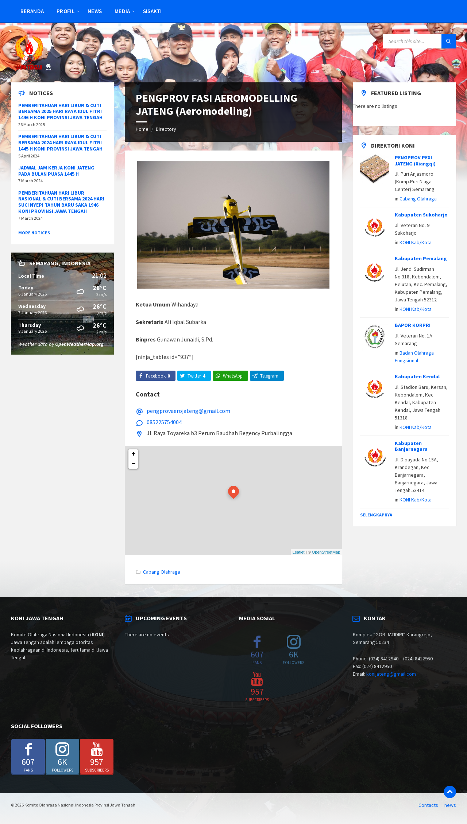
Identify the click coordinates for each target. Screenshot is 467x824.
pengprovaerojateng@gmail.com (188, 410)
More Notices (34, 232)
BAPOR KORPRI (413, 325)
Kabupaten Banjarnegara (411, 446)
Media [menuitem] (122, 11)
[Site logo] (29, 68)
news (450, 805)
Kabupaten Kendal (417, 376)
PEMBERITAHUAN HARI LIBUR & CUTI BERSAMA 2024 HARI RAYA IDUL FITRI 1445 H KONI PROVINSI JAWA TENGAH (60, 142)
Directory (166, 129)
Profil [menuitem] (66, 11)
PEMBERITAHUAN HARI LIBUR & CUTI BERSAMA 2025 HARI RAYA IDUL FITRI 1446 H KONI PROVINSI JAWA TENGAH (60, 111)
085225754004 (164, 422)
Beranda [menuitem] (32, 11)
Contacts (428, 805)
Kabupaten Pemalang (421, 258)
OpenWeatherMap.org (79, 344)
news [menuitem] (95, 11)
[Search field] (419, 41)
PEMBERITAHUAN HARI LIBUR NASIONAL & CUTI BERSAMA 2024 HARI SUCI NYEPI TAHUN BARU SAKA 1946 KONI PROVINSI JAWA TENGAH (61, 202)
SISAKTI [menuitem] (152, 11)
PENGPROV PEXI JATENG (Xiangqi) (415, 160)
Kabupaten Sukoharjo (421, 214)
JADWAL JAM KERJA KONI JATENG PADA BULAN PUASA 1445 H (56, 170)
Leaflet (299, 552)
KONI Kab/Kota (416, 242)
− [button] (134, 464)
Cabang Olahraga (161, 572)
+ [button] (134, 454)
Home (142, 129)
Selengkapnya (376, 515)
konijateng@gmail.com (391, 674)
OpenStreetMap (326, 552)
